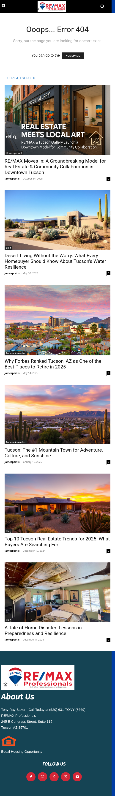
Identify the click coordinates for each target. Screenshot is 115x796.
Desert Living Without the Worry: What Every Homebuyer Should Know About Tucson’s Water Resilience (55, 261)
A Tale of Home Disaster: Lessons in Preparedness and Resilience (43, 630)
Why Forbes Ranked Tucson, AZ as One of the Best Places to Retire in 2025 (53, 364)
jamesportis (12, 178)
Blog (8, 247)
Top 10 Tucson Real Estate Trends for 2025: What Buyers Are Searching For (57, 541)
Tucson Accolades (15, 353)
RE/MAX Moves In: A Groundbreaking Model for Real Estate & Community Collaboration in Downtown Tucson (55, 166)
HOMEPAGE (73, 55)
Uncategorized (14, 153)
